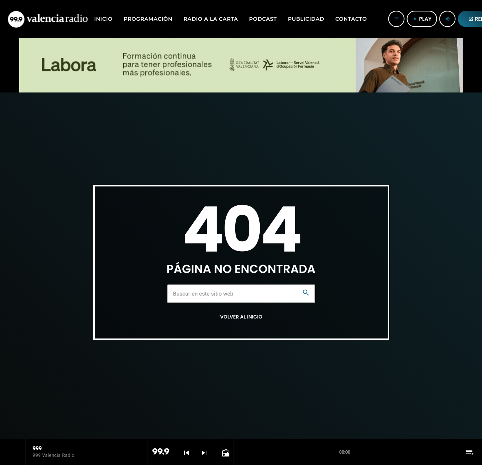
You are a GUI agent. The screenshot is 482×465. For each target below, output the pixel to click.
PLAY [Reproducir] (422, 19)
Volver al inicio (241, 316)
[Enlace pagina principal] (47, 19)
